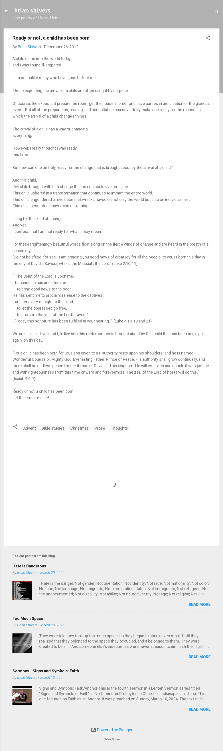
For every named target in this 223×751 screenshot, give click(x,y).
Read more (200, 604)
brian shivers (32, 10)
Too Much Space (27, 618)
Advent (29, 428)
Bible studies (53, 428)
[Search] (216, 12)
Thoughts (119, 428)
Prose (100, 428)
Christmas (79, 428)
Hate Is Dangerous (29, 566)
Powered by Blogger (111, 729)
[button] (208, 38)
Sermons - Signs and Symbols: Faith (45, 671)
